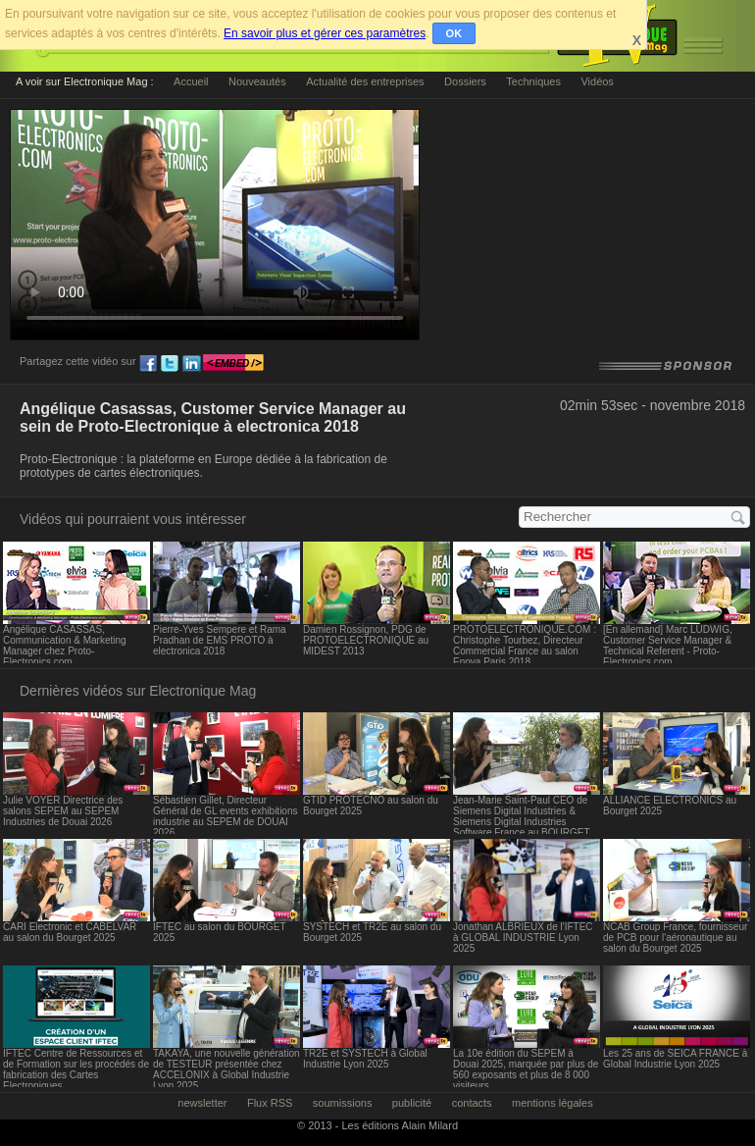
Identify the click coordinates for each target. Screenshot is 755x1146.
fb (148, 364)
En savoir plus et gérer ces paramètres (325, 33)
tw (169, 364)
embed (233, 364)
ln (191, 364)
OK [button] (454, 33)
